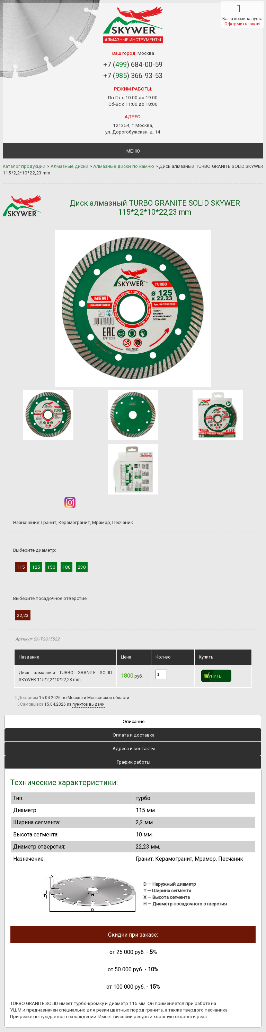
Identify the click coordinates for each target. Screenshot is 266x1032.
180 (66, 567)
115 (21, 567)
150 (51, 567)
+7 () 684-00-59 (132, 64)
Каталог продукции (24, 166)
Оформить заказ (242, 23)
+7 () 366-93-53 (132, 75)
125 (36, 567)
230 (82, 567)
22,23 (23, 615)
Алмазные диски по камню (123, 166)
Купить (214, 676)
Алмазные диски (69, 166)
